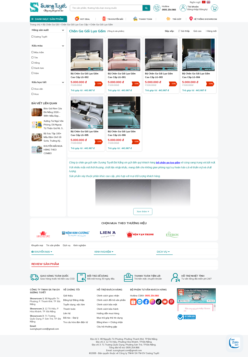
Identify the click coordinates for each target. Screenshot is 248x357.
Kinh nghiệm (80, 245)
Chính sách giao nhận (108, 295)
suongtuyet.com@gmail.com (44, 328)
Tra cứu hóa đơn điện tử (75, 322)
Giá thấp (184, 31)
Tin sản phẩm (53, 245)
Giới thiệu (68, 295)
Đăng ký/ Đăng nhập (73, 300)
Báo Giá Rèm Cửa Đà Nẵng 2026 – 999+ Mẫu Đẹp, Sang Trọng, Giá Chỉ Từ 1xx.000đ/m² (54, 112)
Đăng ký (203, 9)
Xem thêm (143, 211)
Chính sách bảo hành (107, 308)
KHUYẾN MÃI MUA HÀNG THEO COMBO (53, 150)
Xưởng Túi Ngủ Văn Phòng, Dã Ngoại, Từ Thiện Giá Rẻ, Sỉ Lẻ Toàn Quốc (54, 125)
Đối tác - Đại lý (70, 317)
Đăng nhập (192, 9)
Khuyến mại (37, 245)
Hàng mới (211, 31)
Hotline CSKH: (144, 295)
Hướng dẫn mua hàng (108, 313)
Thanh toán (69, 308)
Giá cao (197, 31)
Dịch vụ (66, 245)
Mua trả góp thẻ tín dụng (110, 317)
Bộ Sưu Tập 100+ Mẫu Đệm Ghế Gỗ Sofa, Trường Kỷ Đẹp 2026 (52, 137)
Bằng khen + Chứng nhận (110, 322)
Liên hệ (67, 313)
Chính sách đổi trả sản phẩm (111, 300)
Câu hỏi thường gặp (107, 326)
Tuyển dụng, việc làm (74, 304)
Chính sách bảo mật (107, 304)
